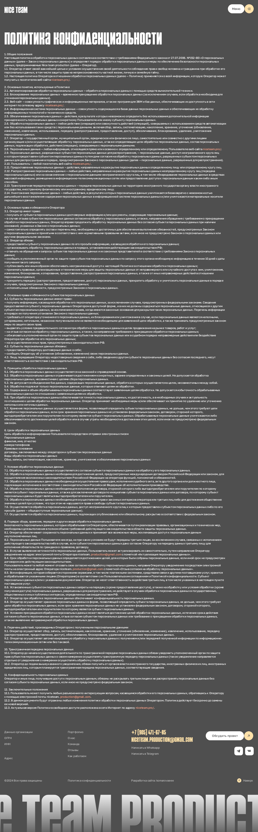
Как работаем (77, 756)
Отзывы (73, 750)
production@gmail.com (106, 554)
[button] (241, 8)
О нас (71, 738)
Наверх (248, 780)
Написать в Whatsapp (145, 747)
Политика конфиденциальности (89, 780)
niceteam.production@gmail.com (162, 740)
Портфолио (75, 732)
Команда (73, 744)
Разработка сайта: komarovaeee (152, 780)
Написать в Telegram (144, 753)
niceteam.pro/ (60, 79)
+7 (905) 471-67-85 (148, 733)
